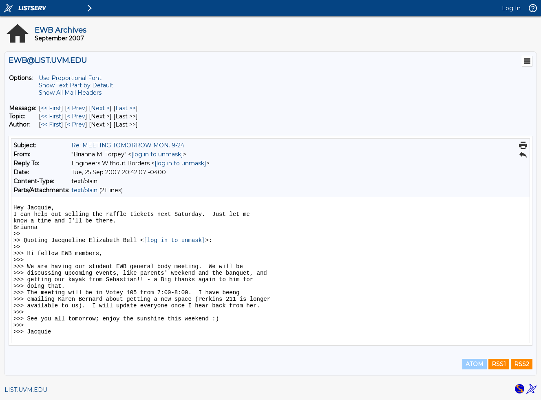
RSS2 (521, 364)
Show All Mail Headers (70, 92)
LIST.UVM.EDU (25, 389)
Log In (511, 8)
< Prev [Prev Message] (76, 108)
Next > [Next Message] (100, 108)
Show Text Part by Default (76, 85)
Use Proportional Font (70, 78)
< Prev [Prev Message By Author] (76, 124)
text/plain (84, 190)
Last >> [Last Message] (125, 108)
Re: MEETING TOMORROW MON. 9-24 (127, 145)
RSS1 (499, 364)
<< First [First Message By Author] (51, 124)
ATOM (475, 364)
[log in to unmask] (157, 154)
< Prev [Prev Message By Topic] (76, 116)
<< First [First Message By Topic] (51, 116)
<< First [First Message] (51, 108)
